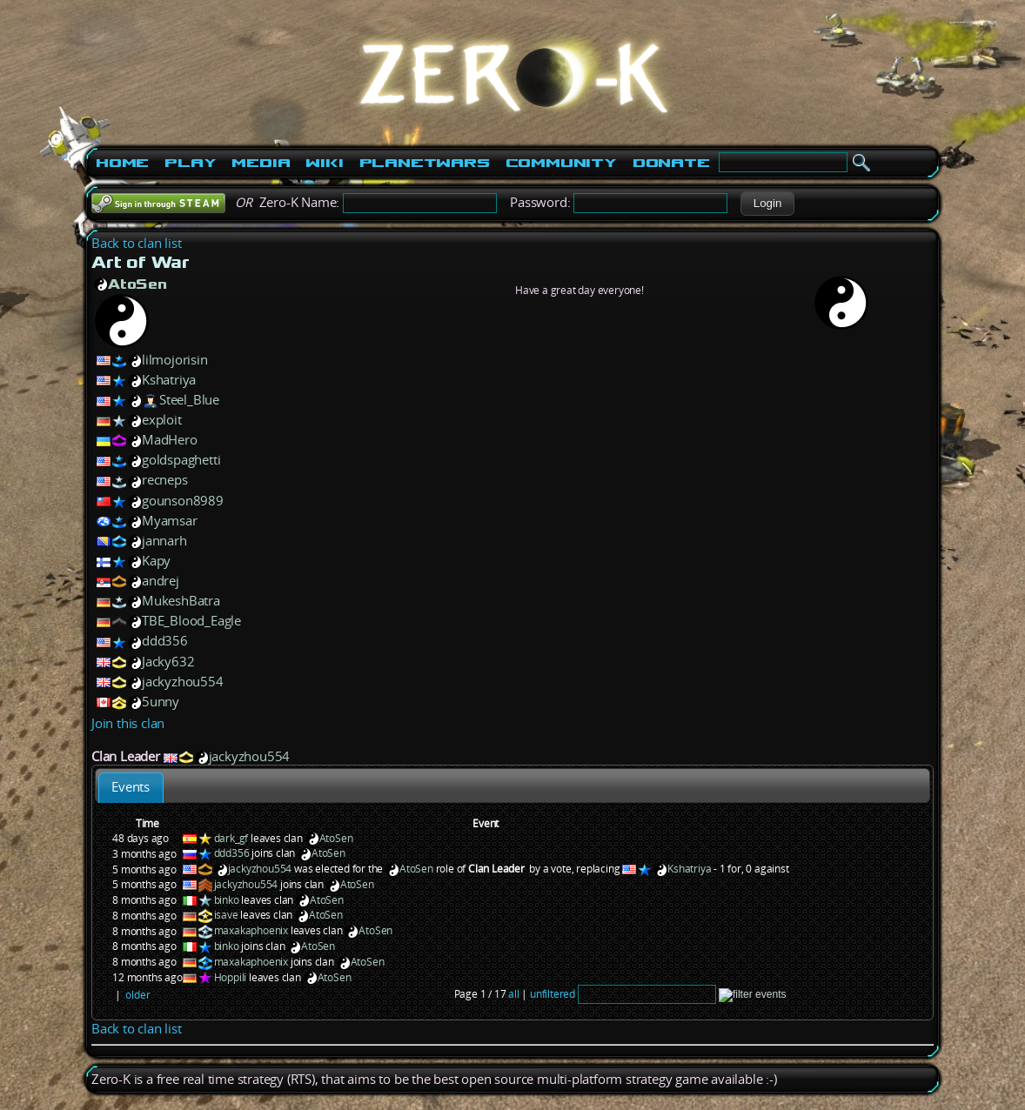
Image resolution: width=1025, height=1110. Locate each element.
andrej (160, 580)
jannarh (164, 540)
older (137, 994)
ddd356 (165, 640)
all (513, 993)
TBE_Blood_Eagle (191, 620)
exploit (162, 419)
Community (561, 162)
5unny (160, 701)
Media (260, 162)
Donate (671, 162)
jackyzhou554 (183, 681)
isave (226, 914)
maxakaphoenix (251, 930)
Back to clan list (136, 243)
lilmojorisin (175, 359)
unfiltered (552, 993)
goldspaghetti (181, 459)
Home (122, 162)
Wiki (324, 162)
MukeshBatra (181, 600)
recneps (165, 479)
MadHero (170, 439)
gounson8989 (183, 500)
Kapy (156, 560)
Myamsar (170, 520)
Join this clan (127, 723)
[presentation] (131, 787)
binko (226, 900)
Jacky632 (168, 661)
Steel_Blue (189, 399)
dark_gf (231, 838)
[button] (767, 203)
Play (190, 162)
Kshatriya (169, 379)
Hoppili (230, 977)
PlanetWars (424, 162)
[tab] (131, 787)
